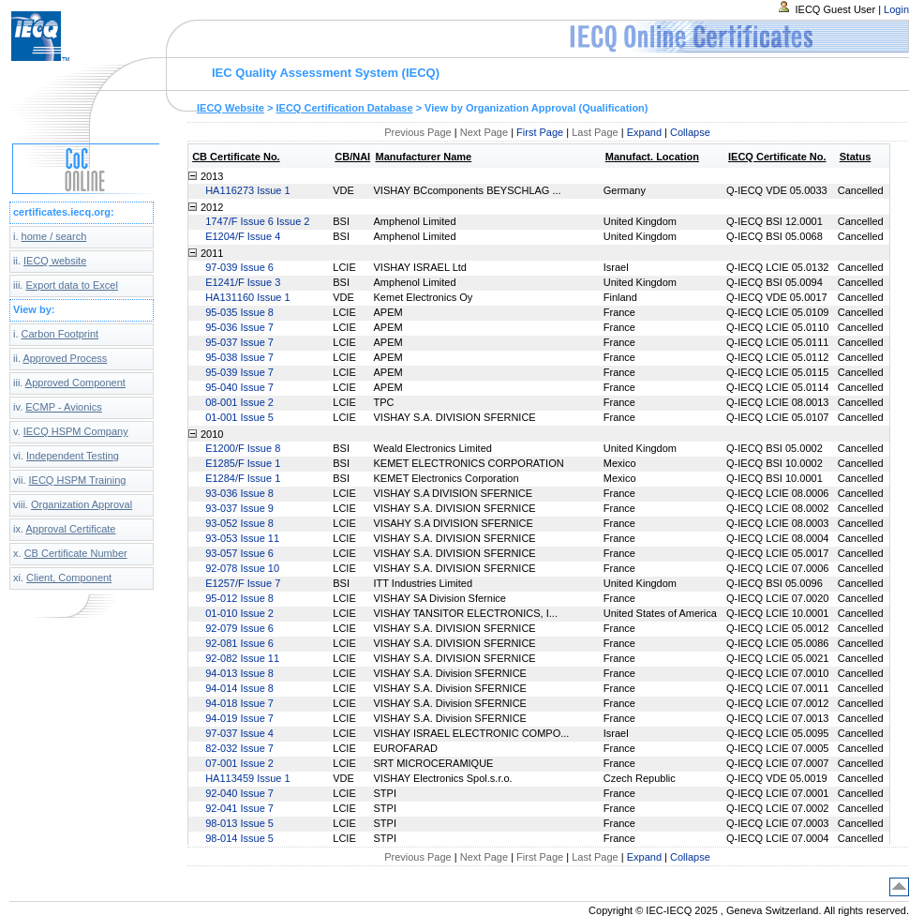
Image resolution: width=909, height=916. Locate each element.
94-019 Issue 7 (239, 718)
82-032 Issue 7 (239, 748)
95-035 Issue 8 (239, 312)
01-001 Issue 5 (239, 417)
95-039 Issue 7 (239, 372)
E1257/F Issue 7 (242, 583)
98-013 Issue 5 (239, 823)
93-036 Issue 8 (239, 493)
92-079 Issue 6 (239, 628)
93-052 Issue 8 (239, 523)
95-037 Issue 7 (239, 342)
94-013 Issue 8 (239, 673)
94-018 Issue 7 (239, 703)
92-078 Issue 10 (242, 568)
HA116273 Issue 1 (248, 190)
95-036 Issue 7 (239, 327)
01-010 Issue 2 (239, 613)
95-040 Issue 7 (239, 387)
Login (896, 9)
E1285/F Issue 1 (242, 463)
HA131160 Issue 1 (248, 297)
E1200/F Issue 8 (242, 448)
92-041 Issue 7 (239, 808)
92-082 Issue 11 (242, 658)
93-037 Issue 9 (239, 508)
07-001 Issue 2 (239, 763)
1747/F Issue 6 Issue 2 (257, 221)
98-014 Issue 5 (239, 838)
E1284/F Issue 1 (242, 478)
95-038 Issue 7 (239, 357)
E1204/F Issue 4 (242, 236)
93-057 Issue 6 (239, 553)
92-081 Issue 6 (239, 643)
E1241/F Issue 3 (242, 282)
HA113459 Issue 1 (248, 778)
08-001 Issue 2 (239, 402)
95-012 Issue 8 (239, 598)
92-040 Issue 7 (239, 793)
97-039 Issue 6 (239, 267)
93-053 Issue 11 (242, 538)
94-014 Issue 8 (239, 688)
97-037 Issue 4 (239, 733)
